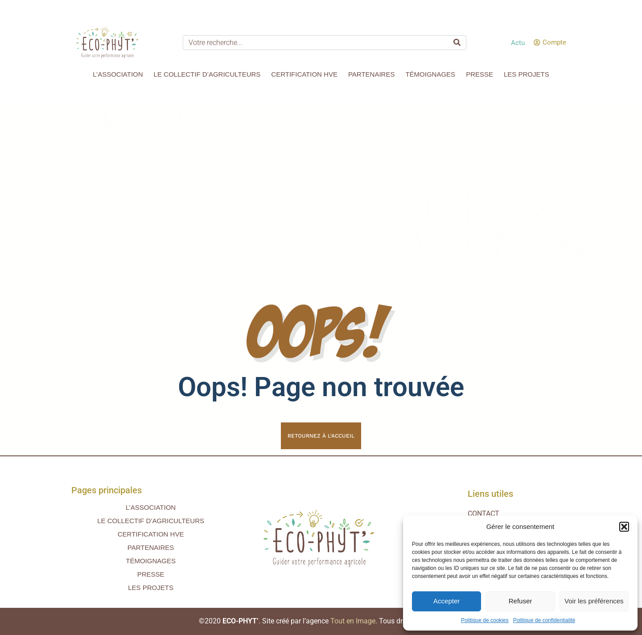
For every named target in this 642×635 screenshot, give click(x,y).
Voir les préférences (594, 601)
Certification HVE (304, 74)
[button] (624, 526)
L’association (118, 74)
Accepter (446, 601)
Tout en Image (352, 621)
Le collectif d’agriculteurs (207, 74)
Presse (479, 74)
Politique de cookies (485, 620)
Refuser (520, 601)
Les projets (526, 74)
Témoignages (430, 74)
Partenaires (371, 74)
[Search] (457, 42)
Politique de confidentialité (544, 620)
